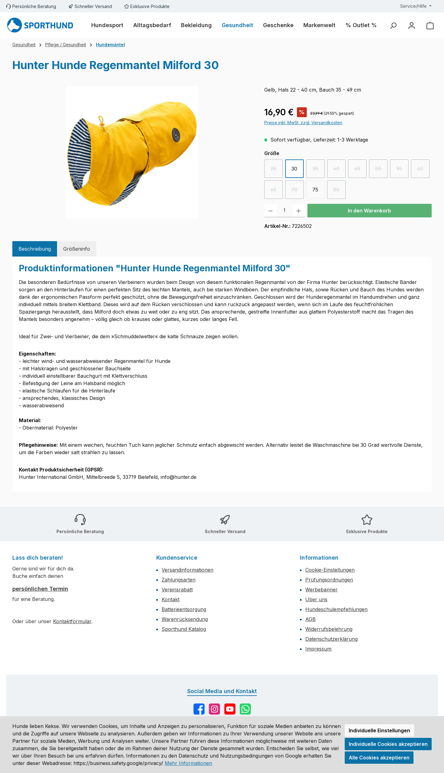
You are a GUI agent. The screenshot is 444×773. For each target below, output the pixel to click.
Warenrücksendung (185, 619)
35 (319, 170)
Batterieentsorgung (184, 609)
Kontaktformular (72, 621)
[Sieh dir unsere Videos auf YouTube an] (230, 709)
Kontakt (170, 599)
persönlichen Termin (40, 589)
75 (315, 190)
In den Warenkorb (369, 211)
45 (360, 170)
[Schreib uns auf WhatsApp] (245, 709)
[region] (132, 152)
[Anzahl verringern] (270, 210)
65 (277, 191)
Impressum (318, 649)
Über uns (316, 599)
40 (339, 170)
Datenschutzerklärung (331, 639)
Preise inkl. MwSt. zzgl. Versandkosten (303, 122)
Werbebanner (321, 589)
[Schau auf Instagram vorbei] (214, 709)
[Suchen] (393, 25)
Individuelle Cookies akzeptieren (388, 744)
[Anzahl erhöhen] (298, 210)
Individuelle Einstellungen (379, 730)
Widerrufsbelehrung (328, 629)
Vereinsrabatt (177, 589)
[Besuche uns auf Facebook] (199, 709)
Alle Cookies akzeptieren (379, 757)
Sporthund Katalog (184, 629)
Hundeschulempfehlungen (336, 609)
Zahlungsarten (178, 580)
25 (277, 170)
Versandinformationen (187, 570)
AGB (310, 619)
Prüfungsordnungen (329, 580)
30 (294, 169)
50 (381, 170)
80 (339, 191)
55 (403, 170)
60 (423, 170)
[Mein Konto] (411, 25)
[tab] (34, 249)
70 (297, 191)
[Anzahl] (284, 210)
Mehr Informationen (188, 763)
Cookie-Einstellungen (330, 570)
